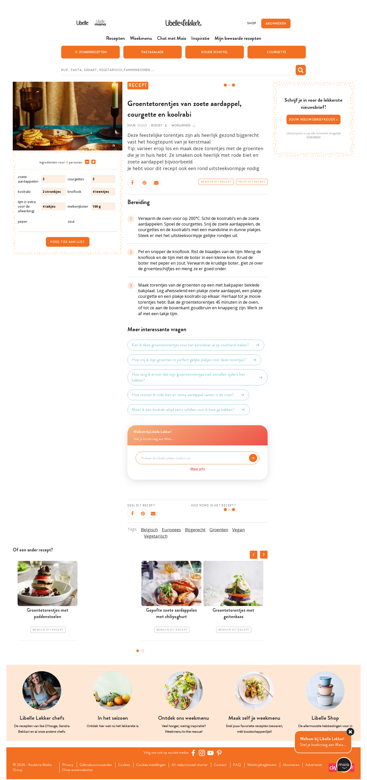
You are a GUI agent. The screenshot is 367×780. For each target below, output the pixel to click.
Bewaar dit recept (216, 181)
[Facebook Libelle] (195, 753)
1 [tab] (137, 650)
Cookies (128, 765)
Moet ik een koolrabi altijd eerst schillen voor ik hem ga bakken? (188, 409)
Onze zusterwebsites (104, 770)
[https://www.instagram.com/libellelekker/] (204, 753)
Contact (231, 765)
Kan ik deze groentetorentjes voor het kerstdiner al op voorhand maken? (196, 345)
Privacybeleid (314, 136)
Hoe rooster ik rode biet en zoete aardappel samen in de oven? (188, 395)
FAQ (249, 765)
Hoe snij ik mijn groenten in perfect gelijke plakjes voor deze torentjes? (194, 360)
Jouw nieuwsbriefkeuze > (313, 119)
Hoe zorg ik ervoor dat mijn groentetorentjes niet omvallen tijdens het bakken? (197, 377)
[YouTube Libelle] (212, 753)
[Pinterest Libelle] (221, 753)
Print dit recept (251, 181)
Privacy (68, 765)
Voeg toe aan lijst (67, 241)
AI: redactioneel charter (198, 765)
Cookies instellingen (157, 765)
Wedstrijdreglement (275, 765)
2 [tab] (142, 650)
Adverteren (71, 770)
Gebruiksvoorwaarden (97, 765)
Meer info (197, 468)
